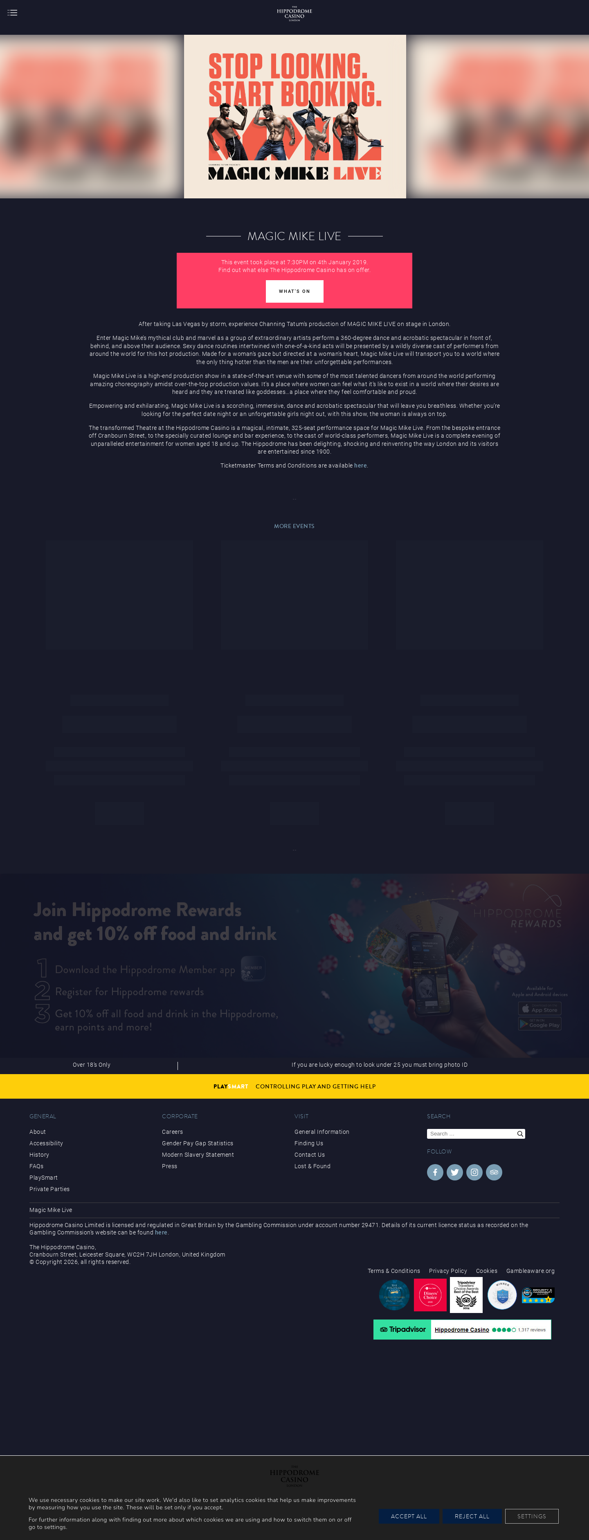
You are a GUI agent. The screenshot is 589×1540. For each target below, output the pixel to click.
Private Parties (49, 1189)
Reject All (472, 1516)
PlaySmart (43, 1177)
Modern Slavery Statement (198, 1154)
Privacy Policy (448, 1271)
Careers (172, 1132)
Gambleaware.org (530, 1271)
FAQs (36, 1166)
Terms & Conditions (394, 1271)
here (360, 465)
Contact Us (309, 1154)
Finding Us (308, 1143)
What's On (294, 291)
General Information (322, 1132)
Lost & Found (312, 1166)
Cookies (487, 1271)
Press (170, 1166)
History (39, 1154)
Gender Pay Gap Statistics (198, 1143)
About (37, 1132)
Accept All (409, 1516)
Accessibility (46, 1143)
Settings (531, 1516)
